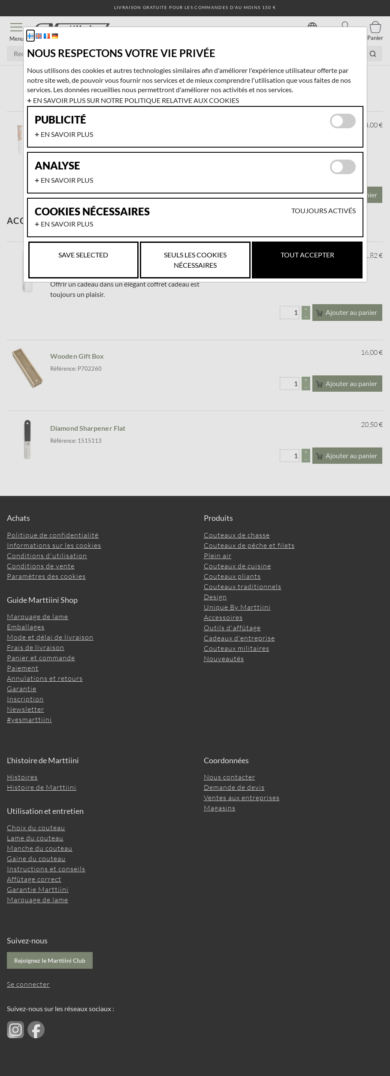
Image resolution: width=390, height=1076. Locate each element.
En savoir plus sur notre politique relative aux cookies (136, 100)
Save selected (83, 255)
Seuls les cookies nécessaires (195, 260)
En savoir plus (67, 134)
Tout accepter (307, 255)
